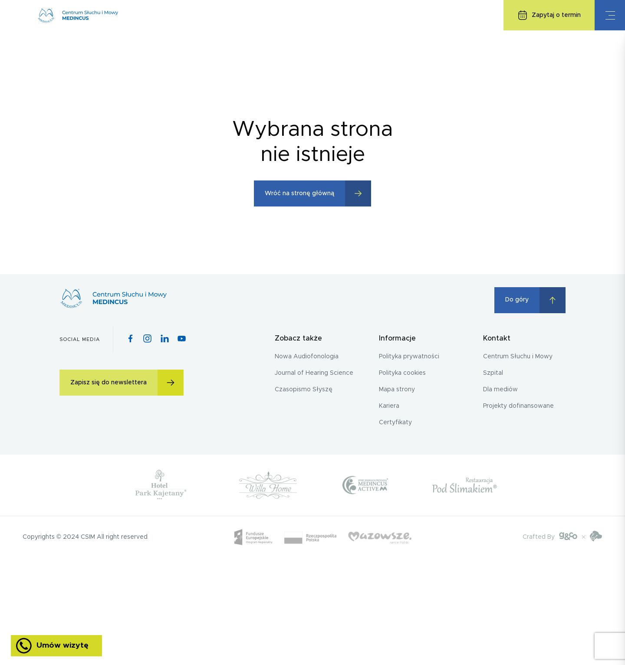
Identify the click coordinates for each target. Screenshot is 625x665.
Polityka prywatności (409, 357)
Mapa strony (397, 390)
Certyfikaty (395, 422)
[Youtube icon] (182, 339)
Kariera (389, 406)
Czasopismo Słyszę (303, 390)
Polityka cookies (402, 373)
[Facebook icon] (130, 339)
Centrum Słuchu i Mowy (518, 357)
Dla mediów (500, 390)
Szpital (493, 373)
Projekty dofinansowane (518, 406)
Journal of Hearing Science (314, 373)
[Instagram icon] (147, 339)
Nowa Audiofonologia (307, 357)
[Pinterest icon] (165, 339)
